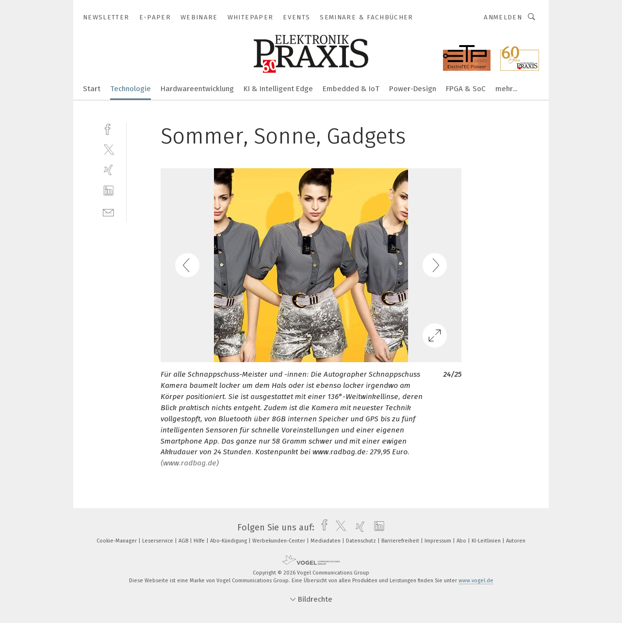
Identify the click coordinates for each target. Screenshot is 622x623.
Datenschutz (361, 541)
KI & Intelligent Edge (278, 88)
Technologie (130, 88)
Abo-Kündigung (229, 541)
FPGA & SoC (466, 88)
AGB (184, 541)
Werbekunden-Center (279, 541)
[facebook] (108, 128)
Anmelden (503, 17)
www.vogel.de (475, 580)
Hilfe (200, 541)
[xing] (108, 170)
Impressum (439, 541)
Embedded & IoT (351, 88)
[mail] (108, 212)
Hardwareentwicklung (197, 88)
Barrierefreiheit (401, 541)
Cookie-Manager (117, 541)
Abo (462, 541)
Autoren (515, 541)
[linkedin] (108, 191)
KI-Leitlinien (487, 541)
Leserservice (158, 541)
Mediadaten (326, 541)
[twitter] (108, 149)
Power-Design (412, 88)
